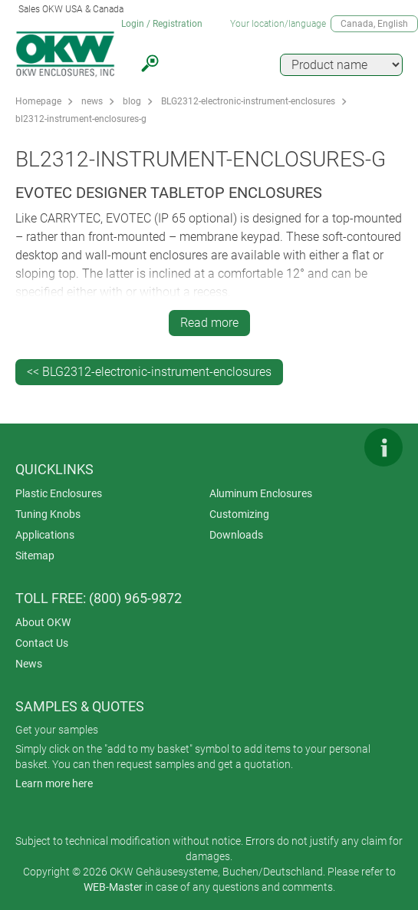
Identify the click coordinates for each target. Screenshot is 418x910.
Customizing (239, 514)
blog (132, 101)
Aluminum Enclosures (260, 493)
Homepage (38, 101)
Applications (44, 535)
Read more (209, 322)
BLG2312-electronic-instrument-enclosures (248, 101)
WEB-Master (113, 887)
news (92, 101)
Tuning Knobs (48, 514)
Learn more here (54, 783)
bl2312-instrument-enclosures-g (80, 119)
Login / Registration (161, 23)
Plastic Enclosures (58, 493)
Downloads (236, 535)
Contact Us (41, 643)
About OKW (43, 622)
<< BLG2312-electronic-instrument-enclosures (149, 371)
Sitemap (34, 555)
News (28, 664)
